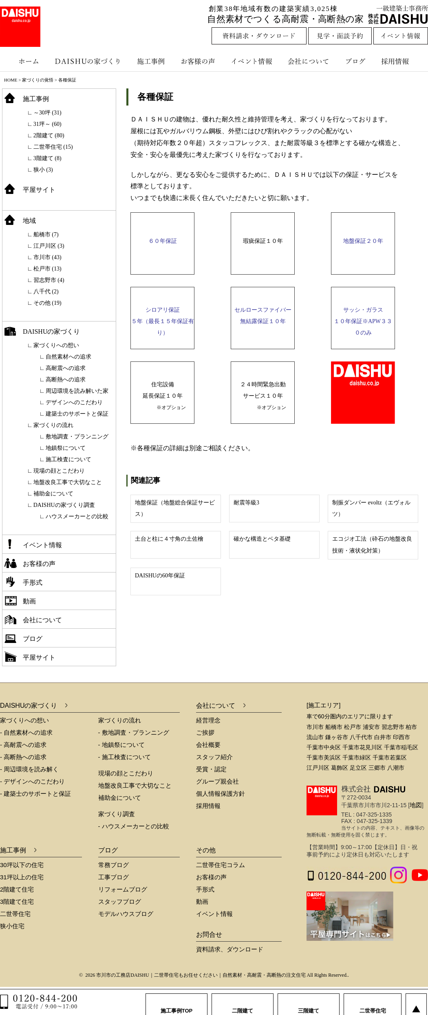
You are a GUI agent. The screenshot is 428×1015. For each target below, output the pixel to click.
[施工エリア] (323, 705)
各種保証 (155, 97)
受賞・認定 (211, 769)
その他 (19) (47, 303)
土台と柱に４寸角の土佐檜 (169, 539)
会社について (307, 61)
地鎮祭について (66, 448)
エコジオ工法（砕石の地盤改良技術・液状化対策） (372, 545)
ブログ (356, 61)
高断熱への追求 (66, 379)
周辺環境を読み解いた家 (77, 391)
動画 (29, 601)
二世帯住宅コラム (220, 864)
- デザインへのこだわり (32, 781)
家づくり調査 (116, 813)
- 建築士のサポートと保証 (35, 793)
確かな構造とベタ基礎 (262, 539)
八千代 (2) (46, 291)
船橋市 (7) (46, 234)
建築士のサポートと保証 (77, 414)
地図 (416, 804)
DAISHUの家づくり (88, 61)
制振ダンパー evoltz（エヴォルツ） (371, 508)
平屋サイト (39, 189)
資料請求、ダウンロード (229, 949)
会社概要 (208, 744)
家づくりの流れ (53, 425)
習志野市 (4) (48, 280)
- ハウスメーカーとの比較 (133, 826)
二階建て (242, 1002)
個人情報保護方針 (220, 793)
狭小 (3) (43, 170)
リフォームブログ (122, 889)
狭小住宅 (12, 926)
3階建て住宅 (17, 901)
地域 (29, 220)
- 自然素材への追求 (26, 732)
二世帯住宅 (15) (53, 147)
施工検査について (68, 459)
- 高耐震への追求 (23, 744)
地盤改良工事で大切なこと (67, 482)
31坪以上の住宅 (22, 877)
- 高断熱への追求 (23, 756)
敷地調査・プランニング (77, 437)
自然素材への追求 (68, 357)
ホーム (24, 61)
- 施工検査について (124, 756)
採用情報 (401, 61)
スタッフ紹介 (214, 756)
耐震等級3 (246, 503)
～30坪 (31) (47, 113)
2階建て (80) (48, 135)
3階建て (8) (47, 158)
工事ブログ (113, 877)
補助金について (53, 494)
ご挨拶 (205, 732)
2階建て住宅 (17, 889)
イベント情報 (250, 61)
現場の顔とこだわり (59, 471)
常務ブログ (113, 864)
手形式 (32, 582)
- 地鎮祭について (121, 744)
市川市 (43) (47, 257)
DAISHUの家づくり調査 (64, 505)
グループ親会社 (217, 781)
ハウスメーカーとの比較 (77, 516)
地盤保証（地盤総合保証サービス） (175, 508)
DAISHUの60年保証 (160, 575)
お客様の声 (199, 61)
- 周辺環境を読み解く (29, 769)
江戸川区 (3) (48, 246)
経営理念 (208, 720)
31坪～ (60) (47, 124)
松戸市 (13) (47, 269)
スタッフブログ (119, 901)
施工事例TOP (176, 1002)
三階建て (309, 1002)
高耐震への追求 (66, 368)
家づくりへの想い (56, 345)
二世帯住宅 (15, 913)
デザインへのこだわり (74, 402)
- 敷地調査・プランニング (133, 732)
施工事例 (151, 61)
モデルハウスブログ (125, 913)
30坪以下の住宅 (22, 864)
